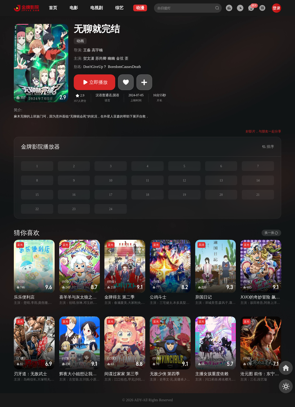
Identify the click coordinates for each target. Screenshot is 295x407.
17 (110, 194)
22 (37, 209)
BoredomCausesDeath (124, 67)
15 (37, 194)
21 (258, 194)
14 (258, 180)
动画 (80, 41)
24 (110, 209)
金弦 (120, 58)
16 (74, 194)
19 (184, 194)
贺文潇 (88, 58)
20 (221, 194)
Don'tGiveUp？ (95, 67)
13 (221, 180)
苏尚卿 (100, 58)
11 (147, 180)
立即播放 (94, 82)
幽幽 (111, 58)
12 (184, 180)
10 (110, 180)
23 (74, 209)
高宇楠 (97, 50)
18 (147, 194)
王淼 (87, 50)
